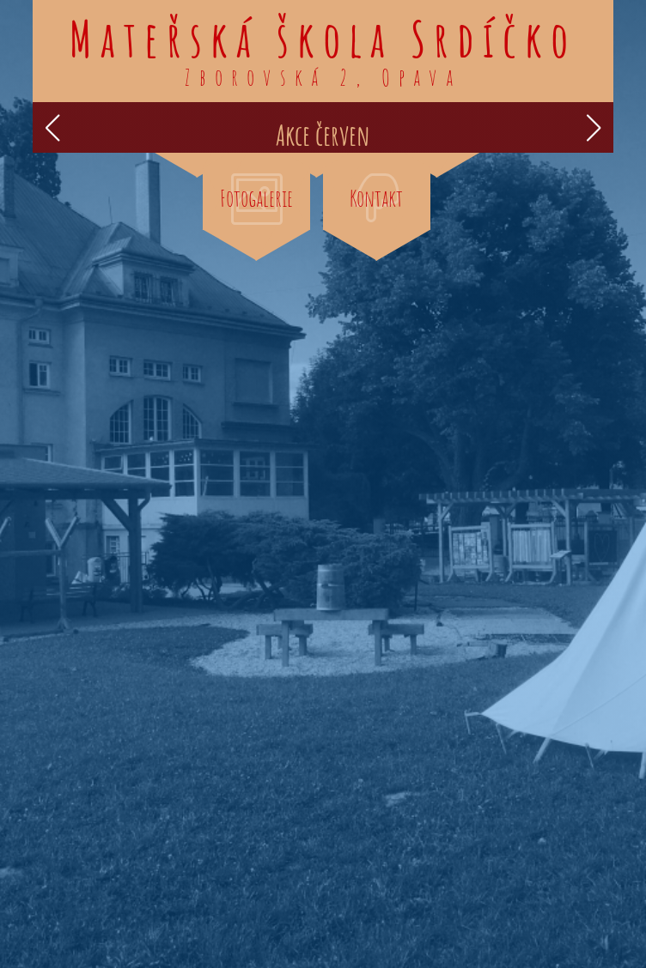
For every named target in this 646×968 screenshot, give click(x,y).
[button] (52, 128)
